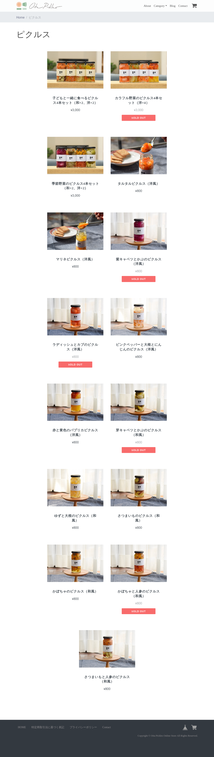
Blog (173, 5)
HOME (22, 727)
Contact (182, 5)
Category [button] (159, 5)
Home (20, 17)
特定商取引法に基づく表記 (47, 727)
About (147, 5)
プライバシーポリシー (83, 727)
